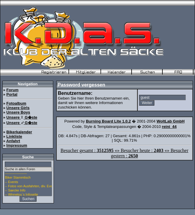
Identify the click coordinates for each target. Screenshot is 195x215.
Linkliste (14, 136)
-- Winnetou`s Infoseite (28, 195)
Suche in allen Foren (28, 169)
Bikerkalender (19, 132)
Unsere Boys (18, 112)
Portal (11, 94)
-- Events (28, 182)
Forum (12, 90)
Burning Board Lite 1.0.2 (108, 121)
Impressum (16, 145)
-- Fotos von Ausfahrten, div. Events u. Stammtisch (28, 186)
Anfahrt (13, 141)
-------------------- (28, 173)
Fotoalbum (16, 103)
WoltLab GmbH (170, 121)
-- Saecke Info (28, 190)
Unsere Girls (17, 108)
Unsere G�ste (21, 117)
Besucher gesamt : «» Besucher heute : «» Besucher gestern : (124, 153)
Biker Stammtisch (28, 178)
